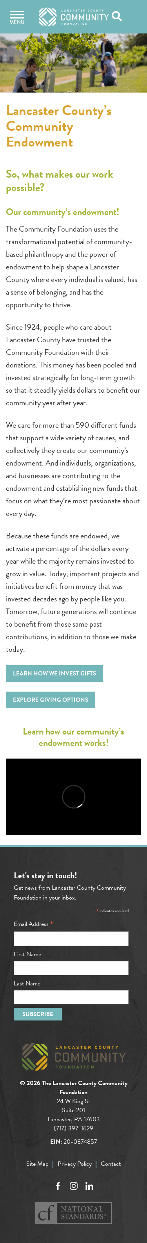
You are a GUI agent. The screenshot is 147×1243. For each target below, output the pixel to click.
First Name (27, 954)
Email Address (33, 924)
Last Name (27, 983)
